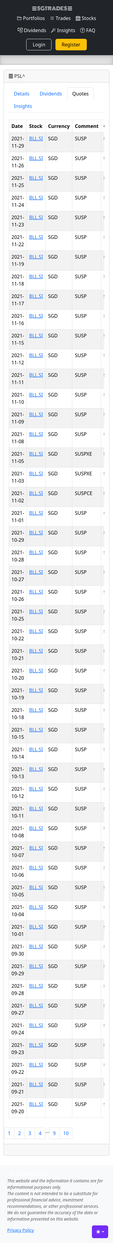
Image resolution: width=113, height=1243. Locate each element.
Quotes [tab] (80, 93)
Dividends (32, 30)
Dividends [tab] (50, 93)
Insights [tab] (23, 106)
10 (66, 1133)
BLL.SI (36, 138)
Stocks (86, 18)
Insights (63, 30)
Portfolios (31, 18)
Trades (60, 18)
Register (71, 44)
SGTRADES (52, 8)
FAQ (88, 30)
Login (39, 44)
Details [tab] (21, 93)
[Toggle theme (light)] (100, 1231)
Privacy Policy (20, 1230)
